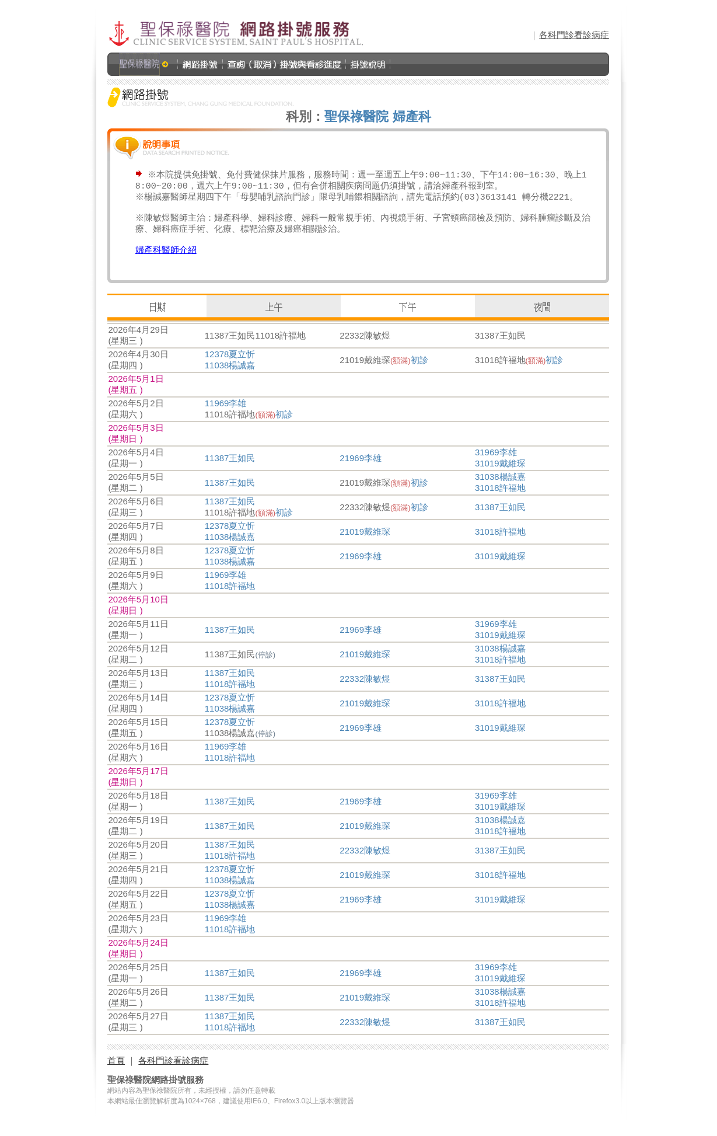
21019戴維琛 (365, 542)
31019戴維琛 (500, 474)
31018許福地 (500, 498)
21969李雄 (361, 468)
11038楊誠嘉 (230, 376)
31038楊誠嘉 (500, 487)
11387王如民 (230, 468)
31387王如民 (500, 517)
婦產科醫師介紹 (166, 260)
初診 (419, 370)
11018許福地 (230, 596)
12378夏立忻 (230, 365)
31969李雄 (496, 463)
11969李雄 (226, 414)
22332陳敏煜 (365, 689)
